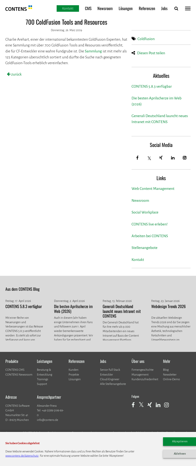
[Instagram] (185, 158)
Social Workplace (145, 212)
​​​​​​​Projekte (74, 374)
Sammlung (93, 51)
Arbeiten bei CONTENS (150, 236)
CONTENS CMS (14, 369)
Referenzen (147, 8)
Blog (166, 369)
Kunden (73, 369)
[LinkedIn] (173, 158)
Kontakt (138, 260)
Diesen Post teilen (151, 53)
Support (42, 383)
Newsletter (169, 374)
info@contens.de (47, 419)
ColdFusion (146, 39)
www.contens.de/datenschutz (22, 455)
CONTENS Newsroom (18, 374)
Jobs (164, 8)
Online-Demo (171, 379)
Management (140, 374)
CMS (88, 8)
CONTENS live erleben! (150, 224)
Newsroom (105, 8)
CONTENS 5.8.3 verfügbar (152, 86)
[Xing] (161, 158)
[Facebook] (137, 158)
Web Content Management (153, 189)
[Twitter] (149, 158)
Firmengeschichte (143, 369)
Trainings (42, 379)
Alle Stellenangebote (113, 383)
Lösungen (126, 8)
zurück (16, 74)
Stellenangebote (144, 248)
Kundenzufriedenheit (145, 379)
